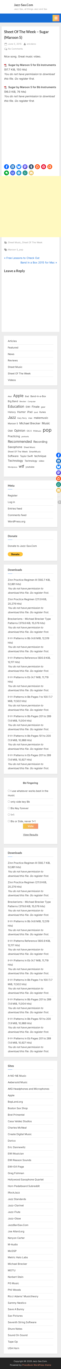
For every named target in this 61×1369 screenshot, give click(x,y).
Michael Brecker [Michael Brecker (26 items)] (29, 423)
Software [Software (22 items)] (13, 456)
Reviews (13, 360)
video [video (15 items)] (41, 461)
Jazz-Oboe (14, 1218)
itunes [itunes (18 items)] (42, 412)
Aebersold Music (17, 1082)
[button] (6, 166)
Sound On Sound (17, 1335)
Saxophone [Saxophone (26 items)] (15, 447)
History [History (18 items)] (12, 412)
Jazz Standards (17, 1199)
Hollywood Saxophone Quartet (26, 1179)
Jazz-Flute (14, 1212)
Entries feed (15, 508)
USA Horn (13, 1348)
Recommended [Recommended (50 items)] (20, 441)
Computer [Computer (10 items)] (32, 401)
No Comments (15, 49)
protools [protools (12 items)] (25, 436)
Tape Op (13, 1341)
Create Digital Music (20, 1134)
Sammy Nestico (17, 1302)
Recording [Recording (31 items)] (40, 441)
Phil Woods (14, 1289)
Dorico (12, 1140)
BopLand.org (15, 1101)
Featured (13, 347)
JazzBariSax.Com (18, 1225)
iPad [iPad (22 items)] (30, 412)
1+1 (12, 814)
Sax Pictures (15, 1315)
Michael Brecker (17, 1263)
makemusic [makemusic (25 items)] (41, 417)
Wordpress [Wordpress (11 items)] (12, 467)
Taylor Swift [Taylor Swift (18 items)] (26, 456)
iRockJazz (14, 1192)
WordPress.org (16, 521)
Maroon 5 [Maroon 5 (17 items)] (13, 423)
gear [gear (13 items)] (43, 407)
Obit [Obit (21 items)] (10, 430)
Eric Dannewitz (16, 1147)
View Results (30, 834)
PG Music (13, 1283)
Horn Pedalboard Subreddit (24, 1186)
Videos (12, 380)
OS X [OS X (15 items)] (29, 431)
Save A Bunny (16, 1309)
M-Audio (13, 1244)
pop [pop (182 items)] (47, 430)
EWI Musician (16, 1153)
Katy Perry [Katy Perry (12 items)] (22, 418)
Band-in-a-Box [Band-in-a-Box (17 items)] (38, 396)
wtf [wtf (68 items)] (21, 466)
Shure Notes (15, 1328)
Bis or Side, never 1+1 (23, 821)
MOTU (11, 1270)
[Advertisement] (30, 206)
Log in (11, 502)
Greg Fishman (16, 1173)
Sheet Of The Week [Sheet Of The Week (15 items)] (18, 451)
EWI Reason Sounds (19, 1160)
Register (13, 495)
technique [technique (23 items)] (40, 456)
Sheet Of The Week (32, 242)
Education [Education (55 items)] (16, 406)
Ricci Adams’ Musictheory (23, 1296)
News (11, 354)
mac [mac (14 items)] (30, 418)
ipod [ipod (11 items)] (36, 412)
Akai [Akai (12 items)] (10, 396)
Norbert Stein (15, 1276)
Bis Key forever (20, 808)
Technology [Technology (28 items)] (15, 460)
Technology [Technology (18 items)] (31, 460)
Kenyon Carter (16, 1237)
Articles (12, 341)
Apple (11, 1095)
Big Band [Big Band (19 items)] (13, 401)
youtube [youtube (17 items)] (30, 466)
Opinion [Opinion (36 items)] (19, 430)
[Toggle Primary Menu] (56, 18)
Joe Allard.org (16, 1231)
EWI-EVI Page (16, 1166)
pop (21, 249)
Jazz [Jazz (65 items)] (12, 417)
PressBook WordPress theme (36, 1365)
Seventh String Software (22, 1322)
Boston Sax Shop (18, 1108)
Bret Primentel (16, 1114)
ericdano (31, 43)
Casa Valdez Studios (20, 1121)
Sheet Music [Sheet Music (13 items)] (29, 447)
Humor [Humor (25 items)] (21, 412)
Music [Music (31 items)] (46, 423)
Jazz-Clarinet (16, 1205)
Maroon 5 (13, 249)
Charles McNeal (17, 1127)
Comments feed (17, 515)
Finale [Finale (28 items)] (36, 406)
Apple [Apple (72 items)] (18, 395)
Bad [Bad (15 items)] (27, 396)
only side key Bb (20, 801)
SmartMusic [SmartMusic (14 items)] (35, 451)
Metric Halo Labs (18, 1257)
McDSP (12, 1251)
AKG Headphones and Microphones (28, 1088)
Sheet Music (14, 242)
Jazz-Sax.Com (23, 5)
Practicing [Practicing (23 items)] (14, 436)
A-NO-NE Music (17, 1075)
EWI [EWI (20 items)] (28, 406)
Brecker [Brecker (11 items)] (23, 401)
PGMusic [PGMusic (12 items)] (37, 431)
